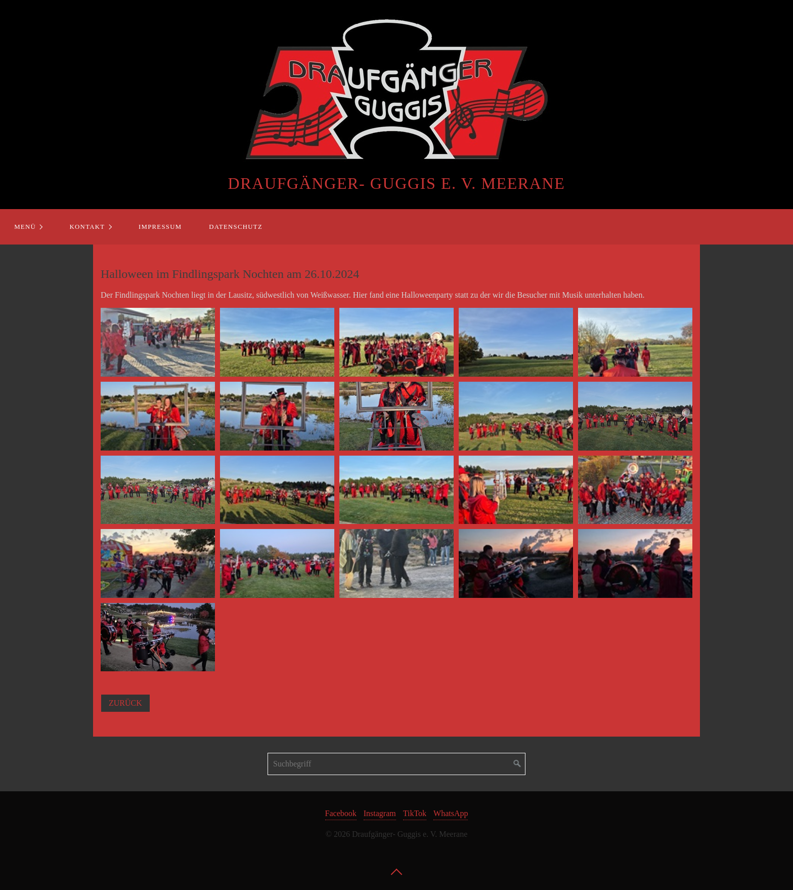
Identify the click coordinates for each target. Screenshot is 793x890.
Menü (25, 226)
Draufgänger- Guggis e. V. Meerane (396, 183)
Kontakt (87, 226)
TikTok (414, 813)
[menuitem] (28, 227)
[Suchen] (517, 764)
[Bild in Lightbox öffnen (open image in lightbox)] (158, 342)
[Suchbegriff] (396, 764)
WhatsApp (450, 813)
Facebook (341, 813)
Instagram (380, 813)
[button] (125, 703)
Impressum (160, 226)
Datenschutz (235, 226)
